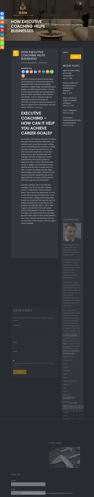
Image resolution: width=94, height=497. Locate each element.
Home (81, 22)
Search (65, 52)
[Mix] (47, 72)
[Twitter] (27, 72)
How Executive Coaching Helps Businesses (68, 25)
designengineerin (30, 63)
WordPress (45, 493)
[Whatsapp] (52, 72)
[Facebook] (23, 72)
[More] (23, 76)
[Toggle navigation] (80, 3)
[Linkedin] (35, 72)
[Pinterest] (39, 72)
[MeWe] (43, 72)
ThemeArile (69, 493)
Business (44, 63)
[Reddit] (31, 72)
